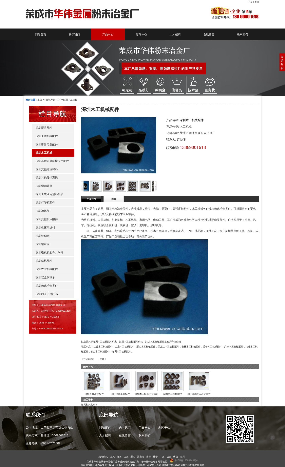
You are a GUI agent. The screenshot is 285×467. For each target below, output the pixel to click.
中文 (250, 1)
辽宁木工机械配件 (212, 346)
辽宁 (155, 456)
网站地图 (162, 461)
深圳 (182, 456)
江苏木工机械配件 (103, 346)
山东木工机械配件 (124, 346)
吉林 (148, 456)
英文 (257, 1)
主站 (112, 456)
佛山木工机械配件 (100, 351)
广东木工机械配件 (233, 346)
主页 (39, 99)
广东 (162, 456)
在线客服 (282, 62)
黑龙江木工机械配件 (168, 346)
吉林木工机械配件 (190, 346)
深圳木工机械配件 (121, 351)
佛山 (175, 456)
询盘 (113, 199)
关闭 (102, 359)
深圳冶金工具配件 (120, 394)
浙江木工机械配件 (145, 346)
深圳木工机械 (70, 99)
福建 (168, 456)
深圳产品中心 (53, 99)
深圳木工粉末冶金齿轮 (146, 394)
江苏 (119, 456)
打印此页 (88, 359)
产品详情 (91, 199)
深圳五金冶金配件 (94, 394)
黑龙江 (140, 456)
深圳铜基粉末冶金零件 (199, 394)
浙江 (132, 456)
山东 (126, 456)
